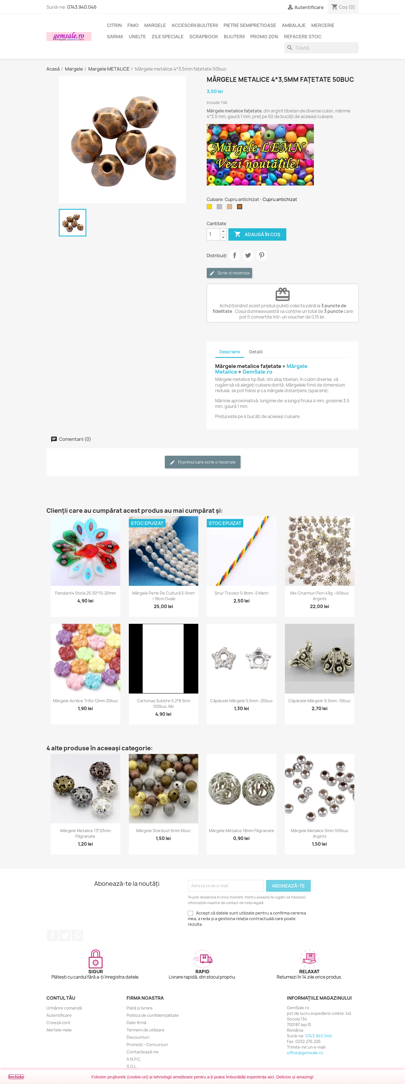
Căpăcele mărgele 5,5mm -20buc (241, 700)
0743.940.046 (81, 7)
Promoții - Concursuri (147, 1044)
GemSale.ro (257, 371)
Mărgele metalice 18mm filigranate (241, 830)
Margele (155, 25)
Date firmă (136, 1022)
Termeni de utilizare (146, 1030)
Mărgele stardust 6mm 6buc (163, 830)
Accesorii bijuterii (195, 25)
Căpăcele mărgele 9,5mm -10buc (319, 700)
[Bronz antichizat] (230, 208)
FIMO (133, 25)
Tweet (248, 255)
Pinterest (261, 255)
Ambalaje (294, 25)
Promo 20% (264, 36)
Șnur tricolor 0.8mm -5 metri (242, 593)
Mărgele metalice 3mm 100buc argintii (319, 833)
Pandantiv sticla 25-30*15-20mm (85, 593)
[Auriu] (210, 208)
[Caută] (321, 47)
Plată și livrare (140, 1008)
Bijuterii (234, 36)
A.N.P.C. (134, 1059)
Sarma (115, 36)
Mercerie (322, 25)
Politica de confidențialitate (153, 1015)
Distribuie (234, 255)
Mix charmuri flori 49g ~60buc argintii (319, 595)
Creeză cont (58, 1022)
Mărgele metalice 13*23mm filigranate (85, 833)
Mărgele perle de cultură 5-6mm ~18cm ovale (163, 595)
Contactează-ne (143, 1051)
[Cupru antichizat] (240, 208)
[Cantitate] (213, 234)
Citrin (114, 25)
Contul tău (60, 998)
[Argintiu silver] (220, 208)
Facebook (52, 935)
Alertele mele (59, 1030)
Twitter (65, 935)
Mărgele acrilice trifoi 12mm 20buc (85, 700)
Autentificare (59, 1015)
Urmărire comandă (64, 1008)
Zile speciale (168, 36)
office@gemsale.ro (305, 1052)
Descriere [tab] (229, 352)
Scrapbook (203, 36)
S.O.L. (132, 1066)
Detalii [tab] (256, 352)
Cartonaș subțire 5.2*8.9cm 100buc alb (163, 703)
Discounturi (138, 1037)
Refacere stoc (302, 36)
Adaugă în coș (257, 234)
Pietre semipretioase (250, 25)
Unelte (137, 36)
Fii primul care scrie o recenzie (203, 462)
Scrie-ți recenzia (229, 273)
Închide (16, 1076)
